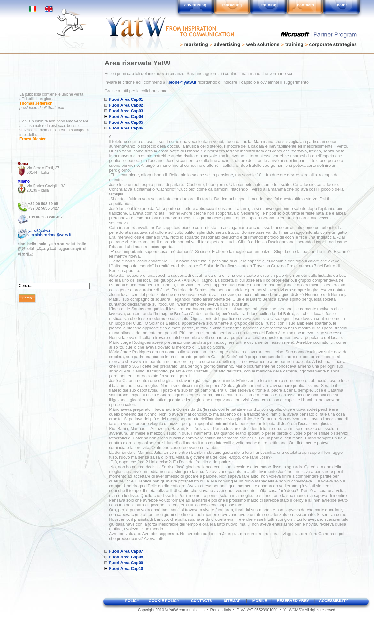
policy (132, 601)
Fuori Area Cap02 (126, 105)
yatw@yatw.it (39, 230)
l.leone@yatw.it (181, 82)
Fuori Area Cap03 (126, 110)
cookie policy (164, 601)
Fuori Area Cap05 (126, 122)
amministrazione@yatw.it (49, 235)
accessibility (333, 601)
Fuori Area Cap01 (126, 99)
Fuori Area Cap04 (126, 116)
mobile (259, 601)
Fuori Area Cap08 (126, 557)
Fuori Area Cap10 (126, 568)
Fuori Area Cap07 (126, 551)
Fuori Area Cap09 (126, 562)
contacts (201, 601)
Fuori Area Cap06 (126, 128)
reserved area (293, 601)
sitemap (232, 601)
